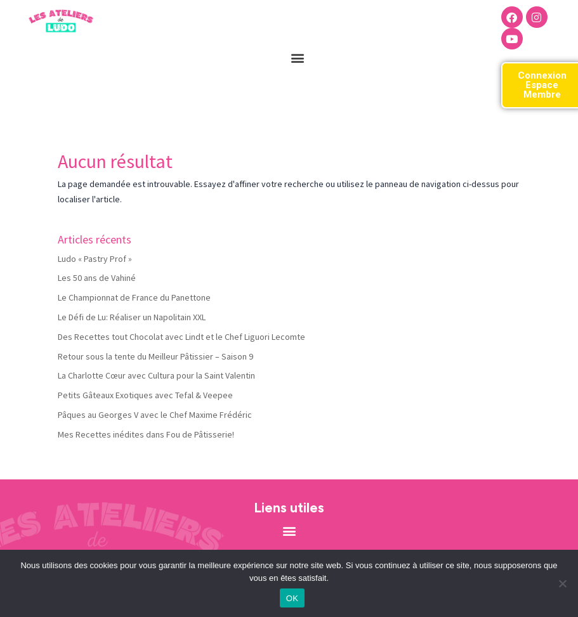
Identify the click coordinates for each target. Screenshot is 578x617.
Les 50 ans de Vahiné (97, 277)
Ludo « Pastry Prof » (95, 258)
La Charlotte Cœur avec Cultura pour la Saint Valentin (156, 375)
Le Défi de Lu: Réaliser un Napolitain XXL (132, 317)
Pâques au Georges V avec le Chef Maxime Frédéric (155, 414)
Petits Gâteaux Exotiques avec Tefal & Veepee (145, 395)
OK (292, 598)
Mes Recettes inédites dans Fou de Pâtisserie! (146, 434)
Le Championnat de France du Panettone (134, 297)
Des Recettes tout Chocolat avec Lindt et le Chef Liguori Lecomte (181, 336)
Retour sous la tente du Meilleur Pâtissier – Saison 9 (155, 356)
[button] (297, 57)
